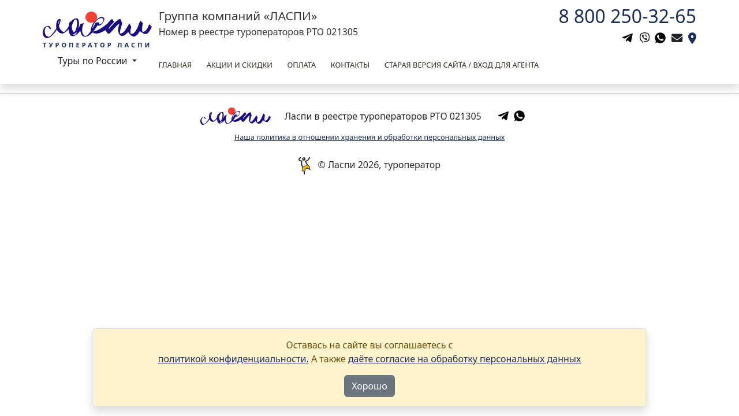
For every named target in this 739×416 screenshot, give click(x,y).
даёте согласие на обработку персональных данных (464, 358)
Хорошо (369, 386)
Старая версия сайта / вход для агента (462, 65)
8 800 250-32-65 (627, 15)
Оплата (301, 65)
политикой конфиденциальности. (233, 358)
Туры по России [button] (94, 60)
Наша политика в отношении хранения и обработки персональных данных (369, 137)
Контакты (350, 65)
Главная (175, 65)
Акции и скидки (240, 65)
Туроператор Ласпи (97, 44)
